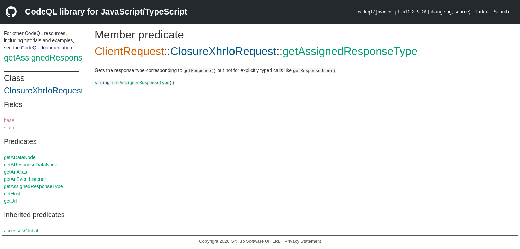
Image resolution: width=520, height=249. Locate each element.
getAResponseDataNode (31, 164)
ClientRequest (129, 51)
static (9, 127)
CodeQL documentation (46, 47)
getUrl (10, 201)
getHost (12, 193)
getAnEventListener (25, 179)
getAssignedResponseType (54, 57)
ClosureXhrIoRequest (43, 90)
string (102, 82)
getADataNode (20, 157)
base (9, 120)
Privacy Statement (302, 241)
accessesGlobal (21, 230)
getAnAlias (15, 172)
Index (482, 12)
